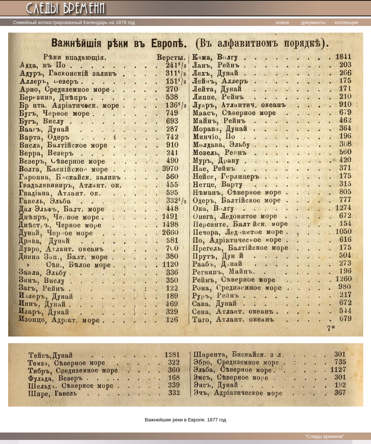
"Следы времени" (324, 436)
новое (282, 22)
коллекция (346, 22)
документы (313, 22)
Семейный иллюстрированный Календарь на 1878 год (74, 22)
